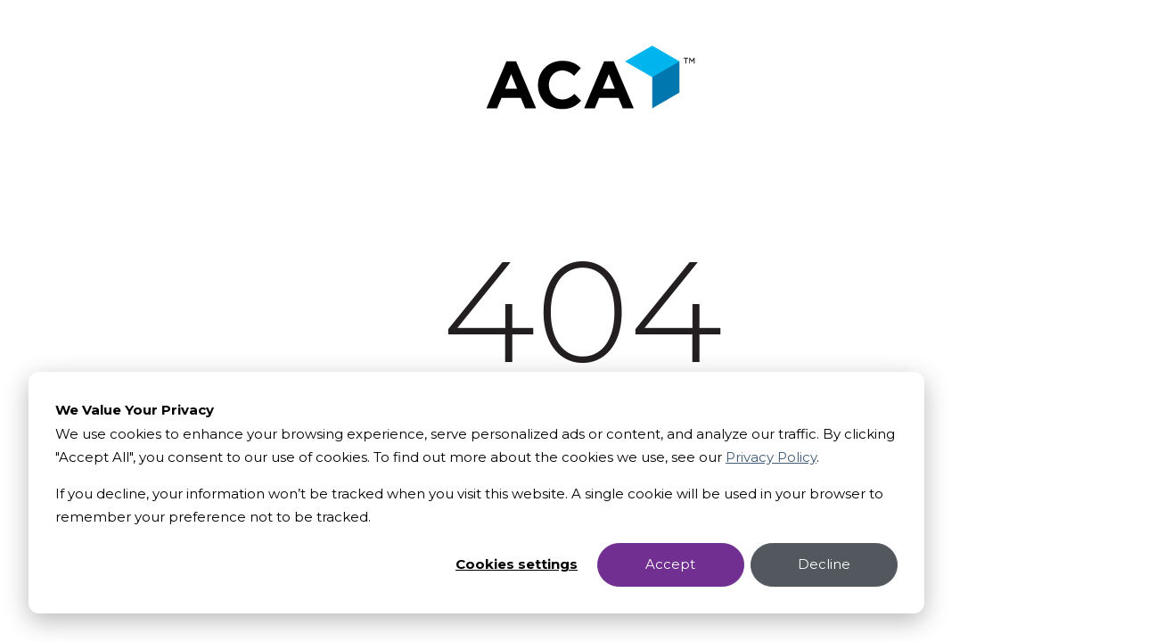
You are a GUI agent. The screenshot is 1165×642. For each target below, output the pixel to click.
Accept (670, 564)
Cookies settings (516, 564)
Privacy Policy (771, 457)
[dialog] (476, 492)
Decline (824, 564)
